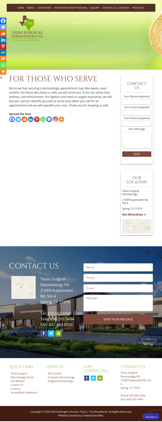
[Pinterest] (37, 119)
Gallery (94, 7)
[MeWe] (3, 52)
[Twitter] (18, 119)
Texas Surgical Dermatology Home (22, 375)
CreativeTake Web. (93, 415)
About (31, 7)
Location (16, 388)
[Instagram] (55, 119)
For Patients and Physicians (70, 7)
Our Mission (18, 381)
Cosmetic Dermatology (61, 377)
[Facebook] (12, 119)
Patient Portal (80, 22)
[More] (61, 119)
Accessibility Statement (24, 392)
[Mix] (3, 59)
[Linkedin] (30, 119)
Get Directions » (134, 214)
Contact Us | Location (116, 7)
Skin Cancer (55, 373)
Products (138, 7)
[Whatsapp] (43, 119)
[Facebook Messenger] (49, 119)
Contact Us (17, 385)
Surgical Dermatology (60, 381)
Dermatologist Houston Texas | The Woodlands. (80, 411)
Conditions (44, 7)
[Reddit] (24, 119)
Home (20, 7)
